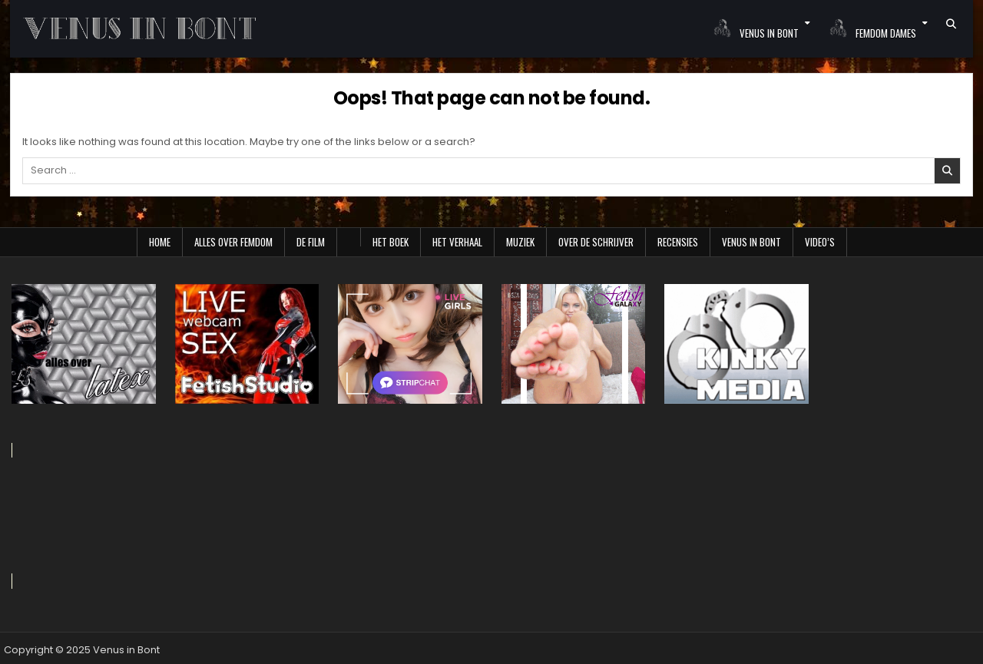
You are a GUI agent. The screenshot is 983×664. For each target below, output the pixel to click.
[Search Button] (951, 23)
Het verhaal (457, 241)
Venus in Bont (751, 241)
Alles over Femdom (233, 241)
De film (310, 241)
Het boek (390, 241)
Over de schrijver (596, 241)
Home (159, 241)
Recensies (677, 241)
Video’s (820, 241)
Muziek (520, 241)
